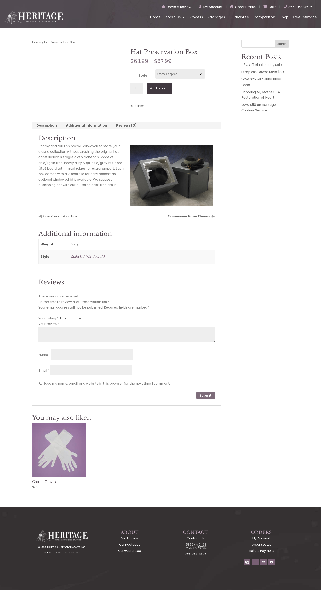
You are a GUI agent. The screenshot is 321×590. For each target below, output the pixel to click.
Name (44, 354)
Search (282, 44)
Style (142, 75)
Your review (49, 324)
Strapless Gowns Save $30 (262, 72)
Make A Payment (261, 550)
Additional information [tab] (86, 125)
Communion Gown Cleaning (190, 216)
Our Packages (129, 544)
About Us (173, 17)
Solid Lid (78, 256)
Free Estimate (305, 17)
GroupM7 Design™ (69, 552)
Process (196, 17)
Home (155, 17)
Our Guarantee (129, 550)
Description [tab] (46, 125)
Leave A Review (176, 7)
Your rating (48, 318)
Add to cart (159, 88)
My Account (211, 7)
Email (44, 370)
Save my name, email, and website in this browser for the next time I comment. (106, 383)
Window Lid (95, 256)
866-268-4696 (298, 7)
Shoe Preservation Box (59, 216)
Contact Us (195, 538)
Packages (216, 17)
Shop (284, 17)
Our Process (130, 538)
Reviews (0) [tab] (126, 125)
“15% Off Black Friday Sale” (262, 64)
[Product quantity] (136, 88)
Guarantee (239, 17)
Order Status (243, 7)
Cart (269, 7)
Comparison (264, 17)
